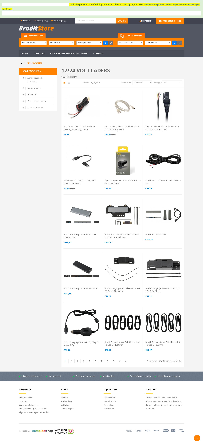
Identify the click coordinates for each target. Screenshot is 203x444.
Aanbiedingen (67, 408)
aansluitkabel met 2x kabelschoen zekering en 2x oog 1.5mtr (79, 128)
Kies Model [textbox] (151, 42)
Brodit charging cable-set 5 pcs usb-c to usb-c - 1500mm (122, 343)
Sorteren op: (126, 83)
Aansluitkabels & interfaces (35, 80)
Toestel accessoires (36, 101)
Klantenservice (25, 397)
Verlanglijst (108, 405)
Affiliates (65, 405)
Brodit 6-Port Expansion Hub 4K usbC (81, 288)
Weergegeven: (158, 83)
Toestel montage (35, 107)
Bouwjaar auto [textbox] (84, 42)
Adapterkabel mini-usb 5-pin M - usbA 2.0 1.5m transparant (121, 128)
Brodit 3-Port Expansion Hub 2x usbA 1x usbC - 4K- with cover (121, 236)
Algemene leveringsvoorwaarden (34, 412)
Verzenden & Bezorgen (29, 405)
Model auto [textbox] (55, 42)
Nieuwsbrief (109, 408)
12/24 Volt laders (34, 63)
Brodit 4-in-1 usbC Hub (155, 234)
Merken (64, 397)
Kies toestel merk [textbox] (127, 42)
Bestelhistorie (110, 401)
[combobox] (34, 43)
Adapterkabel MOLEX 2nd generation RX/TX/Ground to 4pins (162, 128)
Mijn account (109, 397)
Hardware (31, 94)
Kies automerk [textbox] (28, 42)
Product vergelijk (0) (91, 83)
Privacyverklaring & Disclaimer (33, 408)
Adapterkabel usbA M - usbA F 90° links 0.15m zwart (79, 182)
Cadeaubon (66, 401)
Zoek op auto (33, 35)
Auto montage (34, 88)
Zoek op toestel (131, 36)
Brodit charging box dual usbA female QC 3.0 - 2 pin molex (122, 289)
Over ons (23, 401)
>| (126, 361)
